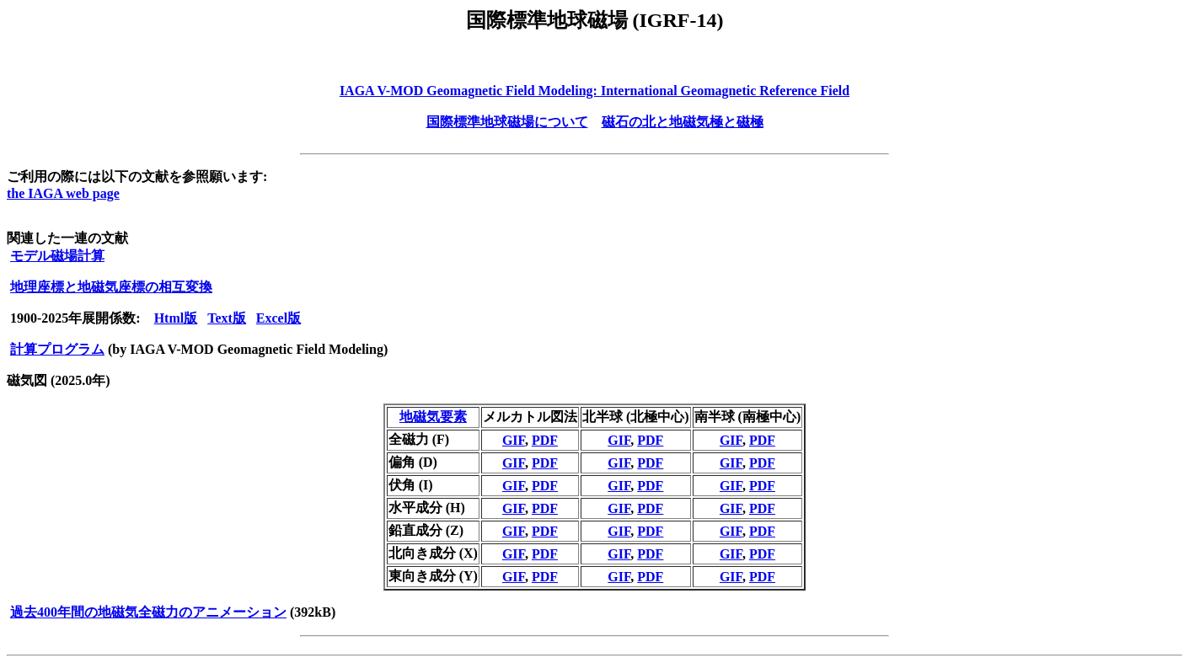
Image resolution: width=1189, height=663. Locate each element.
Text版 (226, 318)
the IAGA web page (63, 193)
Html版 (176, 318)
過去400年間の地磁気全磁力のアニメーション (148, 612)
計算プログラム (57, 349)
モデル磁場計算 (57, 256)
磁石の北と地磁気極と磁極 (682, 122)
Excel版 (278, 318)
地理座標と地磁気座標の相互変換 (111, 287)
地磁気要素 (433, 416)
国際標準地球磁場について (507, 122)
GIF (513, 440)
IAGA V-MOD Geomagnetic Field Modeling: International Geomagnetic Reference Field (594, 90)
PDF (545, 440)
